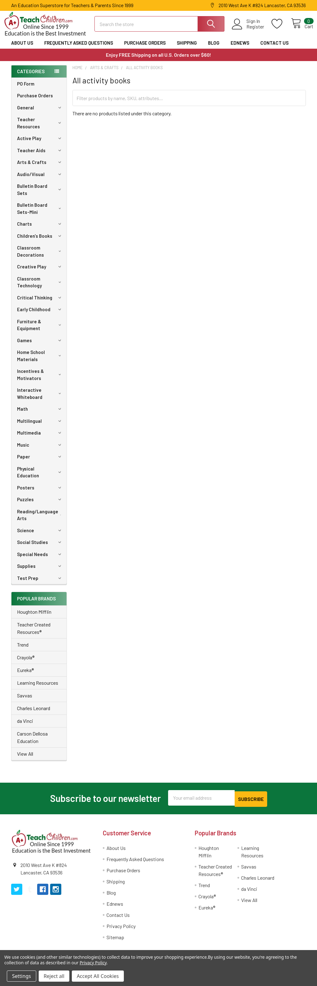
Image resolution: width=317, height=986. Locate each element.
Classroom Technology (40, 287)
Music (40, 450)
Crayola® (25, 663)
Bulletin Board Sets (40, 195)
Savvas (24, 701)
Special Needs (40, 560)
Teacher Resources (40, 128)
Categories (31, 77)
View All (25, 759)
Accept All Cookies (98, 976)
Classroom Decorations (40, 256)
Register (248, 30)
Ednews (240, 48)
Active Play (40, 144)
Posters (40, 493)
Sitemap (115, 941)
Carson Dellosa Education (32, 742)
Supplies (40, 571)
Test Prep (40, 583)
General (40, 113)
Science (40, 536)
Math (40, 414)
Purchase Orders (145, 48)
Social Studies (40, 547)
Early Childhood (40, 315)
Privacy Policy (121, 930)
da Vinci (25, 726)
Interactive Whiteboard (40, 399)
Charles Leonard (33, 714)
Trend (22, 650)
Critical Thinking (40, 303)
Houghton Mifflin (34, 617)
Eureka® (25, 676)
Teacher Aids (40, 156)
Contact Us (274, 48)
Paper (40, 462)
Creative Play (40, 272)
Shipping (187, 48)
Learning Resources (37, 688)
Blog (213, 48)
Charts (40, 229)
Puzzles (40, 505)
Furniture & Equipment (40, 330)
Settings (21, 976)
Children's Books (40, 241)
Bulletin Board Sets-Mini (40, 214)
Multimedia (40, 438)
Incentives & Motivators (40, 380)
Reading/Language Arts (40, 520)
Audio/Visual (40, 180)
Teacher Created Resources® (33, 633)
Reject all (54, 976)
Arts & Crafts (40, 167)
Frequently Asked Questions (78, 48)
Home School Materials (40, 361)
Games (40, 346)
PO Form (25, 89)
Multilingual (40, 426)
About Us (22, 48)
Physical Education (40, 477)
